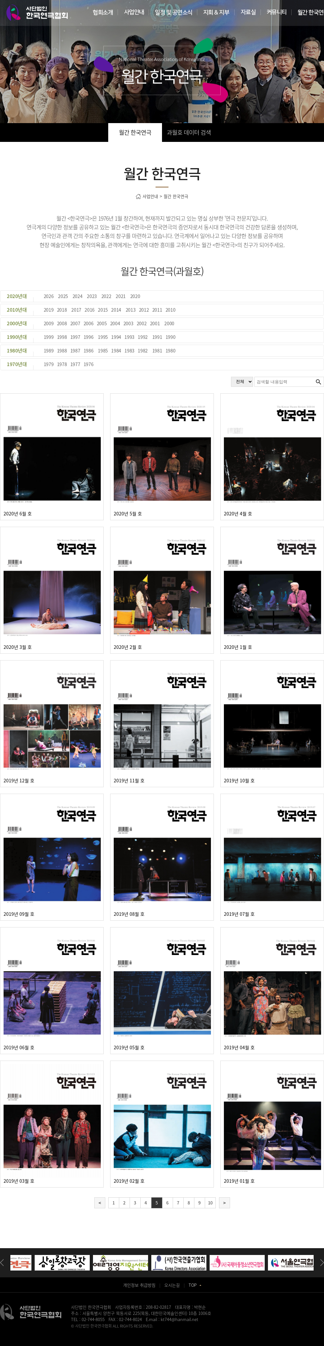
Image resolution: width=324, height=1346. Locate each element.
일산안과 (152, 1332)
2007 (75, 323)
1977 (75, 364)
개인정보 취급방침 (139, 1285)
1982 (143, 350)
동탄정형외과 (133, 1332)
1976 (89, 364)
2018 (62, 309)
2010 (171, 309)
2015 (103, 309)
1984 (116, 350)
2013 (131, 309)
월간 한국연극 (135, 132)
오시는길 (172, 1285)
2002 (142, 323)
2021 (121, 296)
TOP (195, 1285)
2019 (49, 309)
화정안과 (167, 1332)
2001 (155, 323)
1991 (157, 337)
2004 (115, 323)
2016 (90, 309)
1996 (89, 337)
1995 (103, 337)
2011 (157, 309)
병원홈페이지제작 (85, 1332)
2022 (106, 296)
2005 (102, 323)
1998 (62, 337)
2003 (128, 323)
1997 (75, 337)
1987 (75, 350)
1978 (62, 364)
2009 (49, 323)
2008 (62, 323)
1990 (171, 337)
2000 (169, 323)
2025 (63, 296)
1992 (143, 337)
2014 (116, 309)
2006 (89, 323)
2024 (78, 296)
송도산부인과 (111, 1332)
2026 (49, 296)
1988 (62, 350)
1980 (171, 350)
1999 (49, 337)
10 (210, 1203)
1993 (129, 337)
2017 (76, 309)
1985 (103, 350)
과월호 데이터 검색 (189, 132)
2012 (144, 309)
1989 (49, 350)
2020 (135, 296)
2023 (92, 296)
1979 (49, 364)
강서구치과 (184, 1332)
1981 (157, 350)
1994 (116, 337)
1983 (129, 350)
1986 (89, 350)
